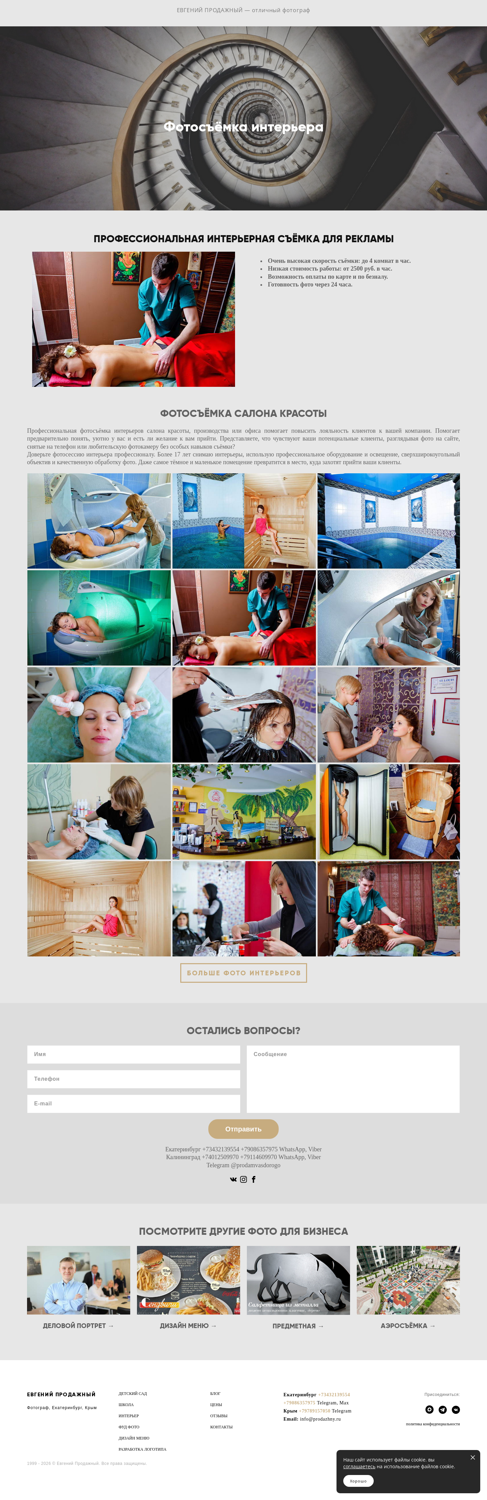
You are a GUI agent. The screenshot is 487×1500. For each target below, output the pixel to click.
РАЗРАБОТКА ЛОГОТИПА (142, 1449)
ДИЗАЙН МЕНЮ (134, 1438)
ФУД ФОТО (129, 1427)
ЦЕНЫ (216, 1404)
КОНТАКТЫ (221, 1427)
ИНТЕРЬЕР (129, 1416)
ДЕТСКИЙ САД (133, 1393)
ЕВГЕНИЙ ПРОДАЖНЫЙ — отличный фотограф (243, 15)
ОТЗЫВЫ (219, 1416)
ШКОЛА (126, 1404)
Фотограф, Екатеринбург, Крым (62, 1407)
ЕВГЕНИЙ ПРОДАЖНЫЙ (61, 1394)
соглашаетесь (359, 1466)
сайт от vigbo (40, 1483)
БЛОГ (215, 1393)
